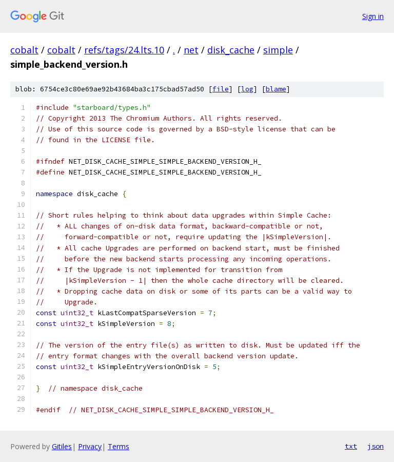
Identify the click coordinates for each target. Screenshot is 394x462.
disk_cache (230, 50)
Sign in (373, 16)
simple (278, 50)
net (191, 50)
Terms (118, 446)
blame (276, 89)
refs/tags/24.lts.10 (124, 50)
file (220, 89)
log (247, 89)
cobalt (24, 50)
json (375, 446)
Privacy (90, 446)
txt (351, 446)
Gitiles (62, 446)
